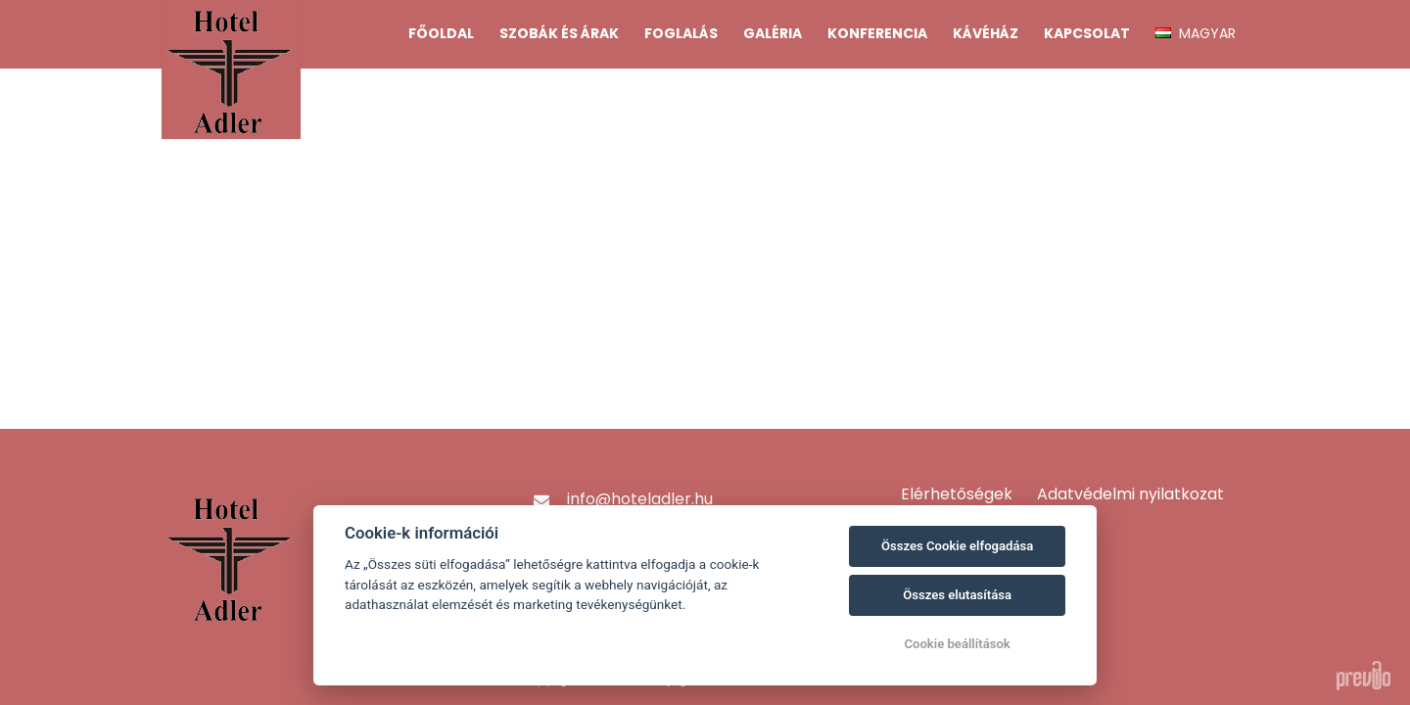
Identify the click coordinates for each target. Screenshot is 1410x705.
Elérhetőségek (956, 494)
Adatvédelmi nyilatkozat (1130, 494)
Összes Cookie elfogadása (957, 546)
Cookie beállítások (957, 643)
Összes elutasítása (957, 595)
